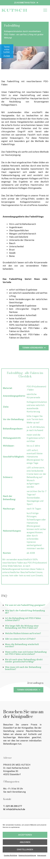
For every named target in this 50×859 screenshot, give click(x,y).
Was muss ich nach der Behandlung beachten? (23, 668)
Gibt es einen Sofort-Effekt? (20, 639)
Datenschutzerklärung (27, 856)
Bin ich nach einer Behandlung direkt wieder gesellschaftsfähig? (24, 660)
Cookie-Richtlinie (10, 856)
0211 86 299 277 (14, 806)
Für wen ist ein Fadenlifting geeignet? (25, 605)
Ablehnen (25, 843)
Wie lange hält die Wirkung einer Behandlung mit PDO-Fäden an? (22, 627)
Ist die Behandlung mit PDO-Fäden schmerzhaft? (23, 619)
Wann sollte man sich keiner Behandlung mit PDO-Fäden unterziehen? (26, 653)
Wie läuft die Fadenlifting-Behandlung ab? (25, 611)
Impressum (41, 856)
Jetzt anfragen (35, 683)
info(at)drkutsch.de (15, 809)
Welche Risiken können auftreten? (23, 633)
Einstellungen (25, 850)
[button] (45, 10)
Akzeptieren (25, 836)
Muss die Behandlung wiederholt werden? (22, 645)
